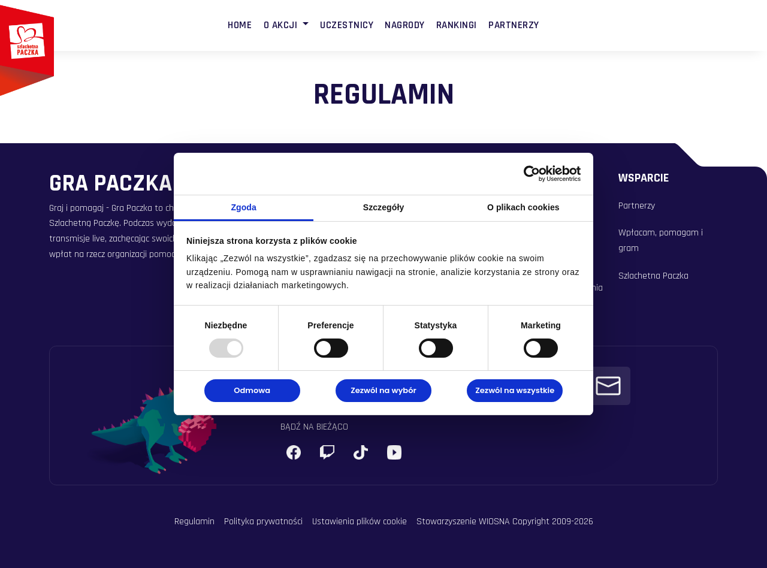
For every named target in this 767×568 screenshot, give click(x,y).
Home (240, 25)
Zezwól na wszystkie (514, 390)
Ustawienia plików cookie (359, 521)
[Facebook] (293, 452)
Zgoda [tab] (243, 207)
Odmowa (252, 390)
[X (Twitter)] (361, 452)
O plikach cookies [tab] (523, 207)
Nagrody (405, 25)
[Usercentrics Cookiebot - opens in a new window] (528, 173)
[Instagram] (327, 452)
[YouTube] (394, 452)
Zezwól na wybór (383, 390)
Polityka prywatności (263, 521)
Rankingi (456, 25)
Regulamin (194, 521)
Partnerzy (513, 25)
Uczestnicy (346, 25)
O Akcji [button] (282, 25)
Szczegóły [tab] (383, 207)
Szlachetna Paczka (653, 276)
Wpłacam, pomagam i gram (660, 240)
